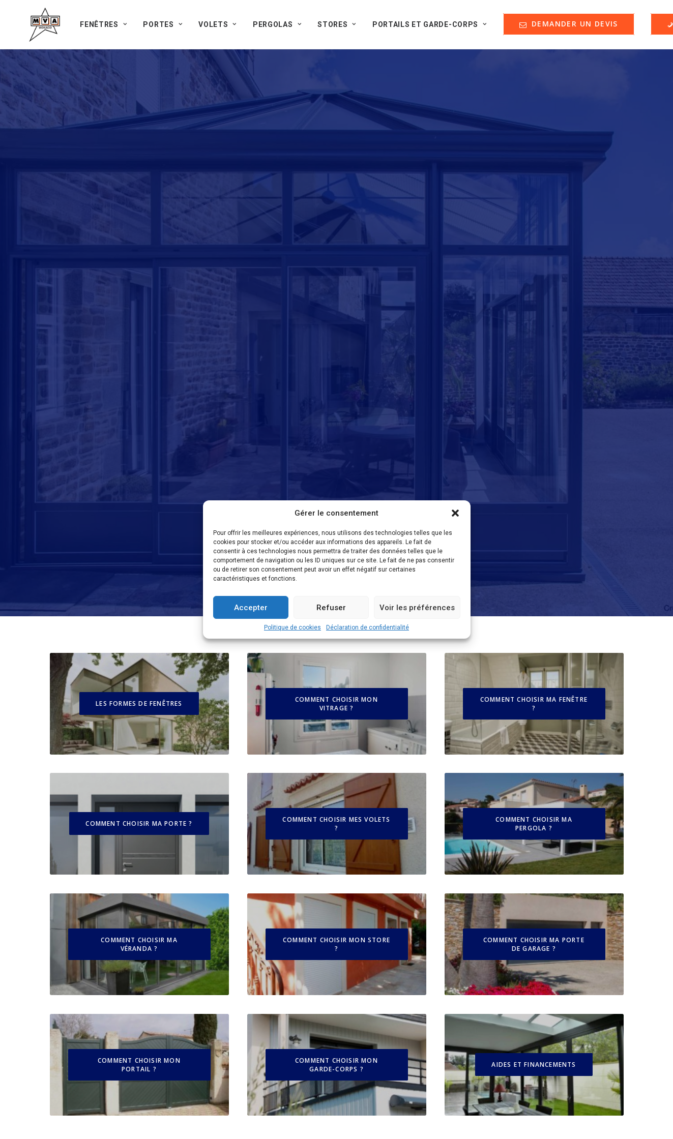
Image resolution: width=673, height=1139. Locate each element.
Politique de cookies (292, 627)
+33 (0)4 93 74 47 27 (561, 1056)
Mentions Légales (393, 812)
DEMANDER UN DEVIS (406, 854)
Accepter (251, 607)
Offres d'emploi (91, 879)
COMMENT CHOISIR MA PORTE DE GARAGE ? (535, 540)
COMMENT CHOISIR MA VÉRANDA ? (140, 540)
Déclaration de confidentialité (367, 627)
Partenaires (83, 862)
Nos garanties (386, 828)
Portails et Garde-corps (424, 27)
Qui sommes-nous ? (99, 812)
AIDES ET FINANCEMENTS (533, 661)
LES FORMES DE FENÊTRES (139, 288)
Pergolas (272, 27)
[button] (455, 513)
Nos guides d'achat (97, 845)
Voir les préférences (417, 607)
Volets (212, 27)
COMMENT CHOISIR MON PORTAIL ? (140, 661)
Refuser (331, 607)
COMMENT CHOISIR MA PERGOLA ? (534, 420)
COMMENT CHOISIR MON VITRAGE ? (337, 288)
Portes (158, 27)
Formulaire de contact (101, 896)
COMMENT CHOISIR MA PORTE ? (138, 420)
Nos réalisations (92, 828)
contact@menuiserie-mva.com (561, 952)
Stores (331, 27)
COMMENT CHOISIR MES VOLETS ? (337, 420)
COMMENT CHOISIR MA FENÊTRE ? (535, 288)
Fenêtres (98, 27)
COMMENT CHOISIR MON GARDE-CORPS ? (337, 661)
